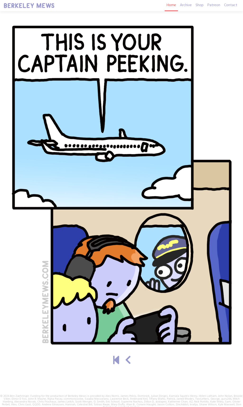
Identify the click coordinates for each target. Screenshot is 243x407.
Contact (230, 5)
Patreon (213, 5)
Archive (186, 5)
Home (171, 5)
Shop (200, 5)
